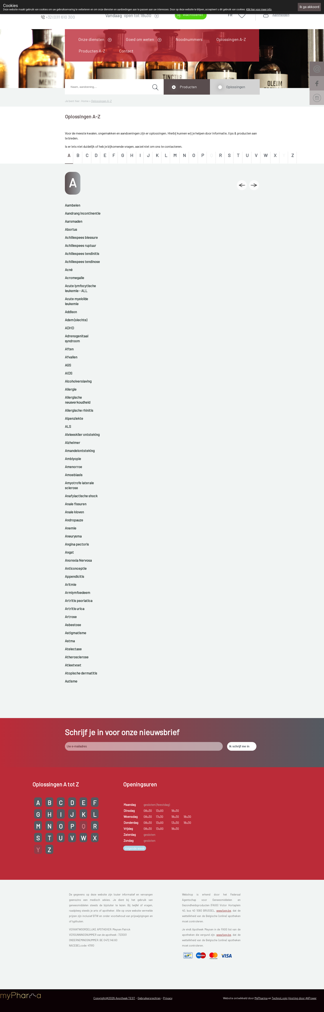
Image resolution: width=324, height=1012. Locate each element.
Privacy (167, 998)
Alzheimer (72, 442)
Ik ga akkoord (309, 7)
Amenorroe (73, 467)
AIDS (68, 373)
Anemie (70, 528)
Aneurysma (73, 536)
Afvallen (71, 357)
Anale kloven (74, 512)
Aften (69, 349)
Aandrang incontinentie (82, 213)
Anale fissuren (75, 504)
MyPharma (261, 998)
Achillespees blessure (81, 237)
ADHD (69, 328)
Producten (188, 86)
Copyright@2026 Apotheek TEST (114, 998)
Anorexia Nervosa (78, 560)
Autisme (71, 681)
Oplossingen (235, 86)
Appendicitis (74, 576)
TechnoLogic (280, 998)
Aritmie (70, 584)
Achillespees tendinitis (82, 253)
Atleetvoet (73, 665)
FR (230, 15)
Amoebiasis (73, 475)
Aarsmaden (73, 221)
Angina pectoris (77, 544)
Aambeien (72, 205)
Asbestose (73, 625)
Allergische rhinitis (79, 410)
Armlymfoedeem (77, 592)
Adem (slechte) (76, 320)
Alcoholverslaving (78, 381)
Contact (126, 50)
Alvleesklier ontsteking (82, 434)
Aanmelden (280, 15)
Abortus (71, 229)
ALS (68, 426)
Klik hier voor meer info (259, 9)
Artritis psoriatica (78, 600)
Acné (69, 270)
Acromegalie (74, 278)
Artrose (71, 617)
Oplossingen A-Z (231, 39)
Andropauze (74, 520)
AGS (68, 365)
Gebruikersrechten (149, 998)
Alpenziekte (74, 418)
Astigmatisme (75, 633)
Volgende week (134, 848)
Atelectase (73, 649)
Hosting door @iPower (302, 998)
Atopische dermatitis (81, 673)
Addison (71, 312)
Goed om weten (140, 39)
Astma (70, 641)
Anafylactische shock (81, 496)
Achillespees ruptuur (80, 245)
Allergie (70, 389)
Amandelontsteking (80, 450)
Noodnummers (189, 39)
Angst (69, 552)
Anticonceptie (76, 568)
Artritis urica (74, 608)
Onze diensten (91, 39)
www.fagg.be (223, 910)
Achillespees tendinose (82, 261)
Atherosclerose (76, 657)
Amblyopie (73, 459)
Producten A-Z (92, 50)
